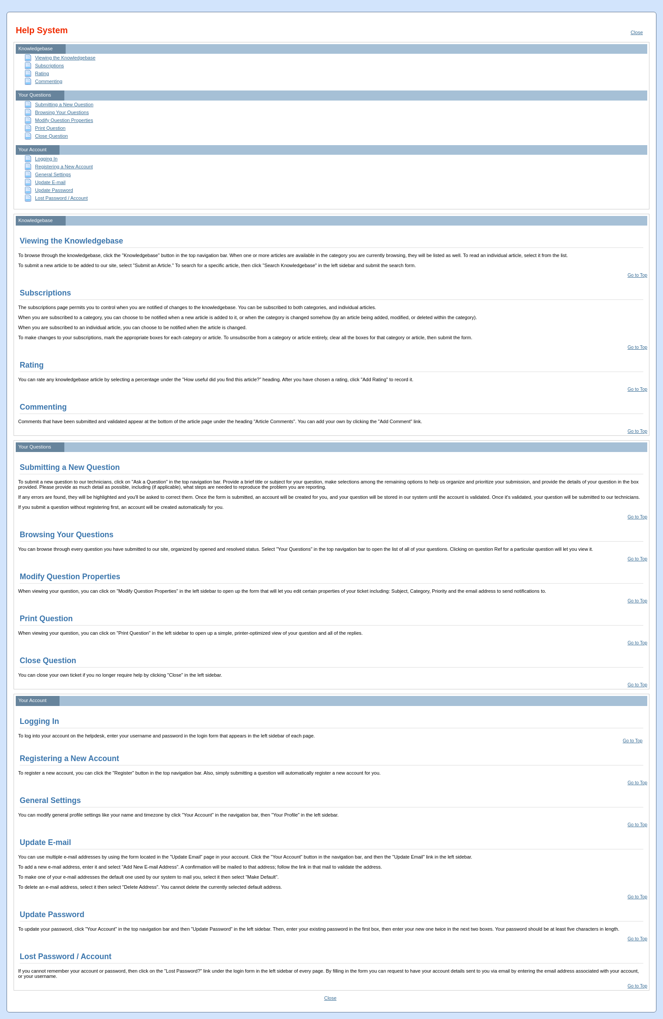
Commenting (48, 81)
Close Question (51, 136)
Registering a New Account (64, 166)
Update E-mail (50, 182)
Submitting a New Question (64, 104)
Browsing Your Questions (62, 112)
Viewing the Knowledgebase (65, 57)
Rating (42, 73)
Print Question (50, 128)
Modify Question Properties (64, 120)
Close (637, 32)
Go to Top (637, 275)
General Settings (53, 174)
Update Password (54, 190)
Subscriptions (49, 65)
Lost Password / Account (61, 198)
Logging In (46, 158)
